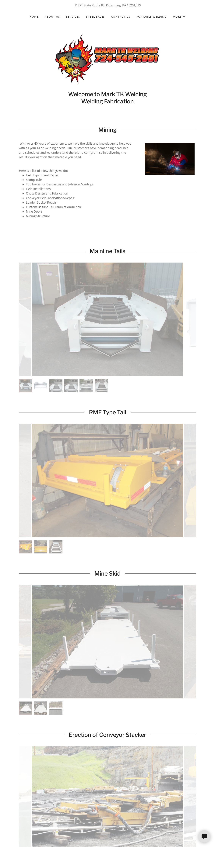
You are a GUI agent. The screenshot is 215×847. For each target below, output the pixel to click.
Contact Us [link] (120, 16)
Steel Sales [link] (95, 16)
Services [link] (73, 16)
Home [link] (34, 16)
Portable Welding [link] (151, 16)
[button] (179, 16)
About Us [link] (52, 16)
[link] (107, 59)
